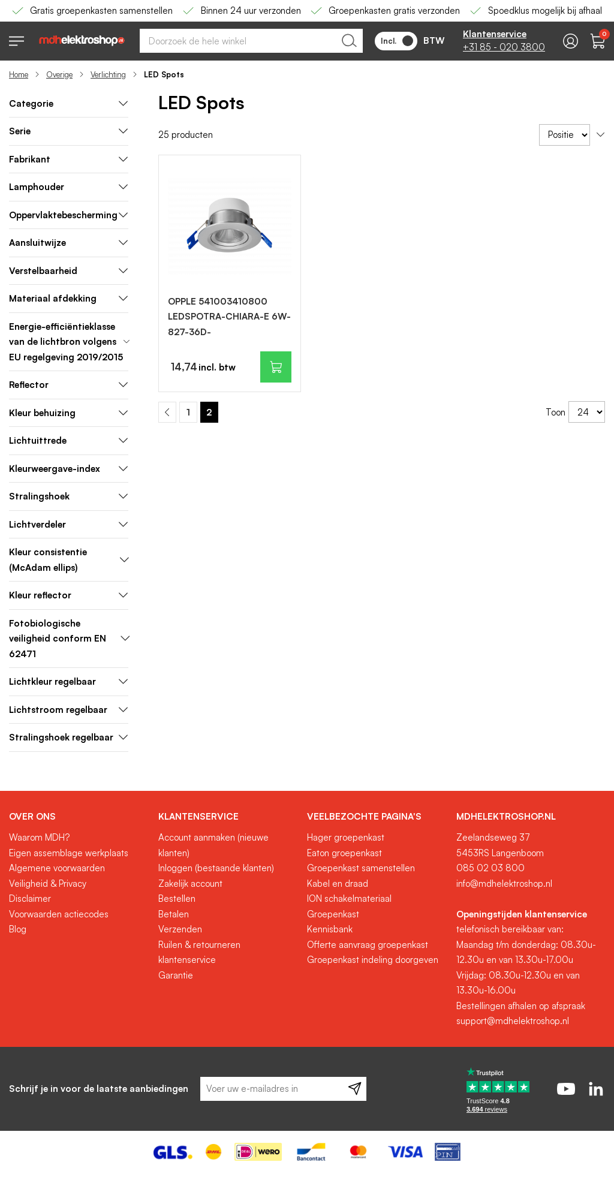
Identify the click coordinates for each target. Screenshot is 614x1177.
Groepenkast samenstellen (361, 868)
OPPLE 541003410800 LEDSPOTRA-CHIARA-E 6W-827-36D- (229, 317)
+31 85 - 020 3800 (504, 47)
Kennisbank (330, 929)
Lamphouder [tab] (68, 186)
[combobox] (251, 41)
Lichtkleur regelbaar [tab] (68, 681)
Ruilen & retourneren (199, 944)
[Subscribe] (354, 1089)
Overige (59, 74)
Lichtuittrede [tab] (68, 440)
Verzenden (180, 929)
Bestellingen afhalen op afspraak (520, 1006)
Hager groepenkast (345, 837)
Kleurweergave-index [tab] (68, 468)
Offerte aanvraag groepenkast (367, 944)
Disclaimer (30, 898)
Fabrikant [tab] (68, 159)
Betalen (173, 914)
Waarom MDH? (39, 837)
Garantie (175, 975)
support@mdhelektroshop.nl (512, 1021)
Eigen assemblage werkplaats (68, 853)
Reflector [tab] (68, 384)
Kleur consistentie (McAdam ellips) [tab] (68, 559)
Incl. (397, 40)
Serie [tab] (68, 131)
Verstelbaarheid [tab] (68, 270)
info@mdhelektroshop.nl (504, 883)
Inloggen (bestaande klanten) (216, 868)
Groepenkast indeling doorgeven (372, 959)
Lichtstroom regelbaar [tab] (68, 709)
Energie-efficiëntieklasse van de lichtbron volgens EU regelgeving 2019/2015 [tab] (68, 342)
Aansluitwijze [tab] (68, 242)
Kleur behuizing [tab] (68, 413)
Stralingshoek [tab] (68, 496)
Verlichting (108, 74)
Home (18, 74)
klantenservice (187, 959)
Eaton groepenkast (344, 853)
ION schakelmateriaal (349, 898)
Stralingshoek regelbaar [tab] (68, 737)
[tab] (68, 104)
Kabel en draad (337, 883)
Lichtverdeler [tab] (68, 524)
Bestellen (176, 898)
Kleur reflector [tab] (68, 595)
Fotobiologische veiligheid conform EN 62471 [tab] (68, 639)
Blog (17, 929)
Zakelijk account (190, 883)
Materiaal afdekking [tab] (68, 298)
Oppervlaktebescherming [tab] (68, 215)
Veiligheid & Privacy (47, 883)
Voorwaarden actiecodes (59, 914)
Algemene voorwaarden (57, 868)
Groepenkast (333, 914)
